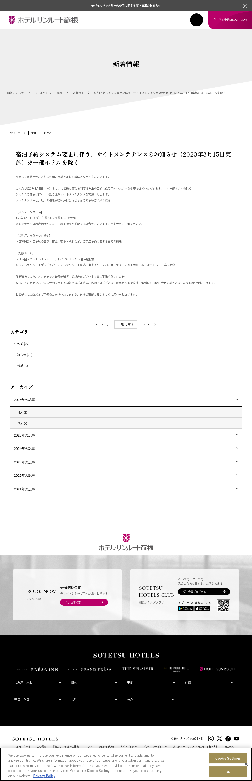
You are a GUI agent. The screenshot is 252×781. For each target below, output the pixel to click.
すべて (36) (22, 348)
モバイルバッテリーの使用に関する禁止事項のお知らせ (126, 5)
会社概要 (41, 751)
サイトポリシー (128, 751)
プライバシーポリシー (155, 751)
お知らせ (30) (23, 359)
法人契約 (229, 751)
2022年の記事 (24, 481)
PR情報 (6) (21, 370)
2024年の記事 (24, 454)
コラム (88, 751)
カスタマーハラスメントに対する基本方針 (195, 751)
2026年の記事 (24, 404)
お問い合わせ (23, 751)
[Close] (246, 773)
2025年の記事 (24, 440)
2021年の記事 (24, 494)
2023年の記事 (24, 467)
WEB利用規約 (106, 751)
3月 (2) (22, 428)
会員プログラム (197, 596)
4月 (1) (22, 417)
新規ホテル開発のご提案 (66, 751)
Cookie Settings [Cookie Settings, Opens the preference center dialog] (228, 767)
